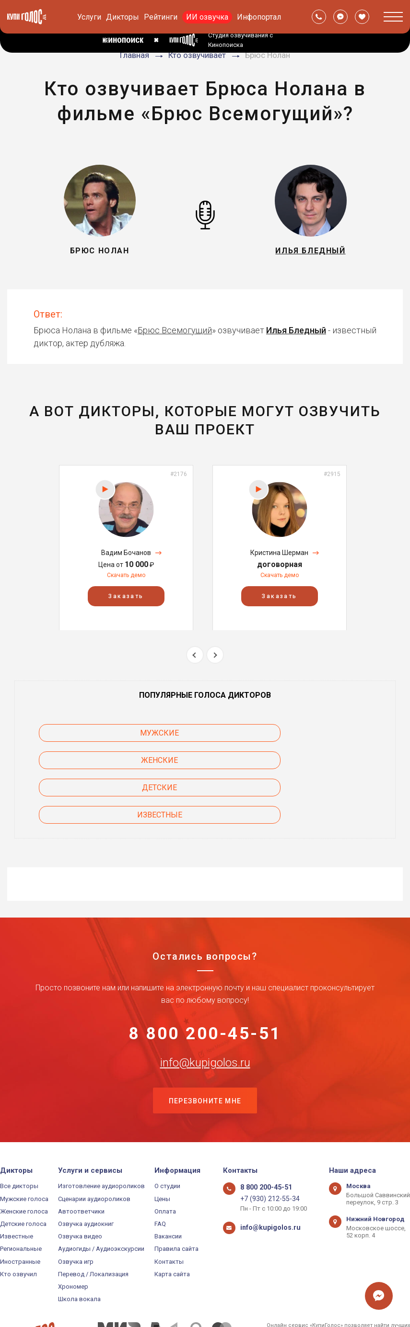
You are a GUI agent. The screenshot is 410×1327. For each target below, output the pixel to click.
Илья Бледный (296, 330)
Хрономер (73, 1237)
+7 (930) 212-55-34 (266, 1149)
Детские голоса (23, 1175)
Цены (162, 1149)
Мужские (91, 732)
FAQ (160, 1175)
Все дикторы (19, 1137)
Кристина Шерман (279, 552)
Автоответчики (81, 1162)
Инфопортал (259, 17)
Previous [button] (195, 655)
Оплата (165, 1162)
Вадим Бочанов (126, 552)
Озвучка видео (80, 1187)
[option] (126, 547)
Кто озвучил (18, 1224)
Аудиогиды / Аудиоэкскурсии (101, 1199)
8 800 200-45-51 (205, 981)
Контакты (169, 1212)
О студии (167, 1137)
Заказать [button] (125, 595)
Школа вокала (79, 1250)
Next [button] (215, 655)
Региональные (21, 1199)
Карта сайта (172, 1224)
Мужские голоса (24, 1149)
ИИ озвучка (207, 17)
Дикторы (122, 17)
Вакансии (168, 1187)
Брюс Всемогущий (175, 330)
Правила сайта (176, 1199)
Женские (318, 732)
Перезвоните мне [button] (205, 1051)
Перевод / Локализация (93, 1224)
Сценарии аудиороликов (94, 1149)
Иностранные (20, 1212)
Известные (318, 760)
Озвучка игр (76, 1212)
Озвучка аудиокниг (86, 1175)
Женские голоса (24, 1162)
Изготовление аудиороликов (101, 1137)
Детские (91, 760)
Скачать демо (126, 575)
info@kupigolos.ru (205, 1011)
